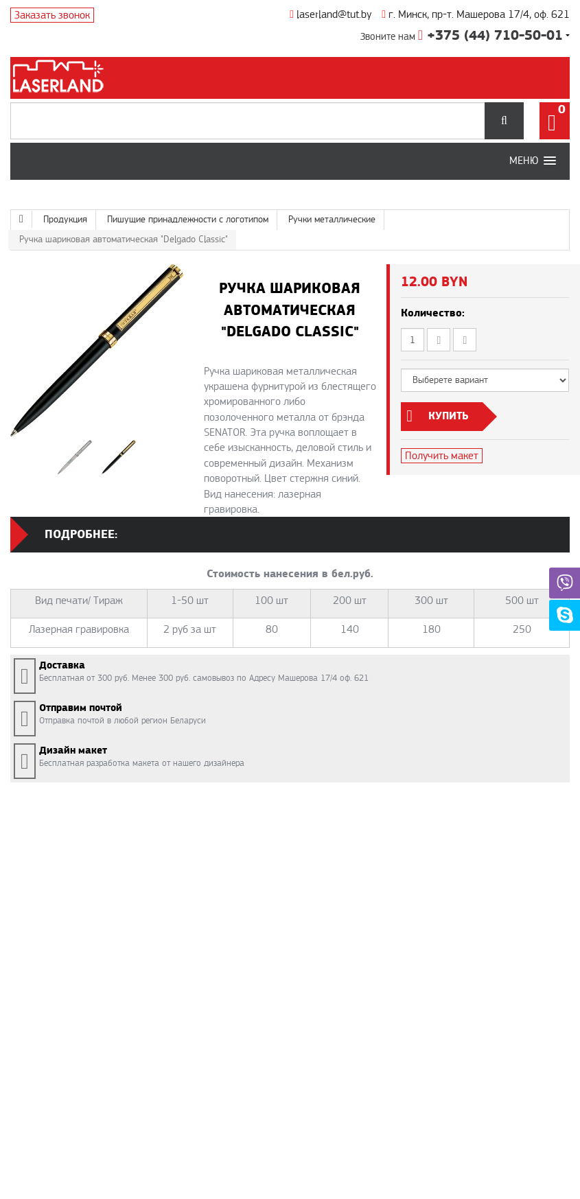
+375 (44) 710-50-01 (490, 36)
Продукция (65, 219)
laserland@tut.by (330, 14)
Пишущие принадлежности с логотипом (187, 219)
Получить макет (441, 456)
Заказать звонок (52, 15)
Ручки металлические (331, 219)
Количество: (433, 313)
